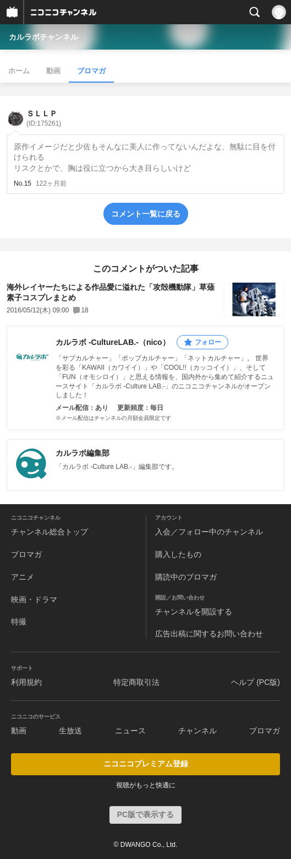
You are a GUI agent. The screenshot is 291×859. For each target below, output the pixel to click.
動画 (53, 71)
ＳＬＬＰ (43, 118)
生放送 (70, 730)
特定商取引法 (136, 682)
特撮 (18, 621)
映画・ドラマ (34, 599)
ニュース (130, 730)
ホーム (19, 71)
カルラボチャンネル (43, 37)
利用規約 (26, 682)
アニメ (22, 576)
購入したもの (178, 554)
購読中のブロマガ (186, 576)
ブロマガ (91, 71)
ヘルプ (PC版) (255, 682)
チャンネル (197, 730)
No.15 (22, 183)
